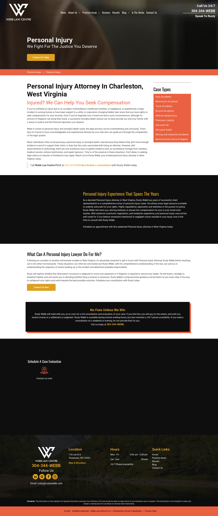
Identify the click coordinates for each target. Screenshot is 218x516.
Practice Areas (159, 458)
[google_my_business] (42, 477)
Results (155, 461)
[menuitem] (63, 12)
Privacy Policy (151, 511)
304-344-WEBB (73, 165)
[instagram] (55, 477)
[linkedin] (35, 477)
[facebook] (48, 477)
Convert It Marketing (132, 511)
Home (155, 454)
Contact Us (157, 468)
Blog (154, 464)
